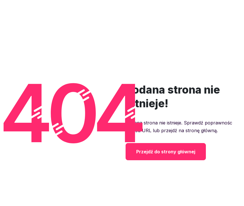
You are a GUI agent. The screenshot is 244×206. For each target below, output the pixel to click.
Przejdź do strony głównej (165, 151)
